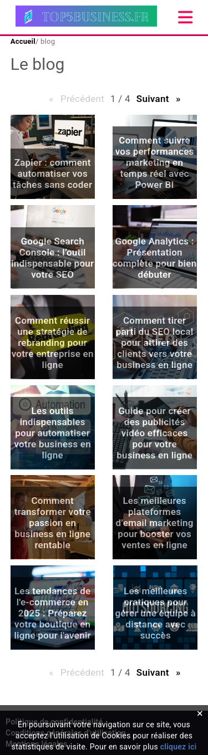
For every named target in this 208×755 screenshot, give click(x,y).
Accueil (23, 41)
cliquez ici (178, 746)
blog (47, 41)
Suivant (161, 98)
